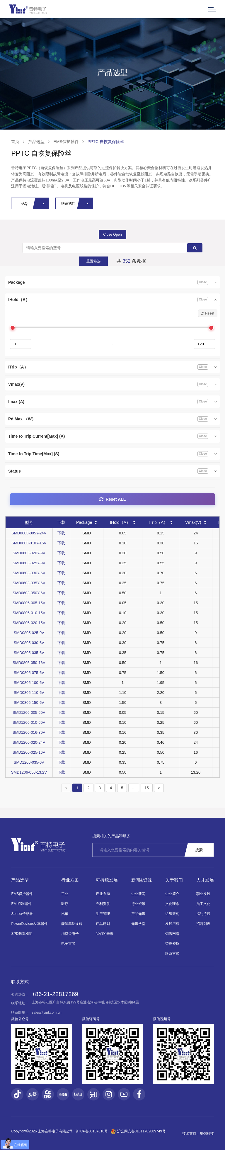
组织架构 (172, 914)
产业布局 (103, 894)
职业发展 (203, 894)
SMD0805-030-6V (29, 643)
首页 (15, 142)
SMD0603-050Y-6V (29, 593)
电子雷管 (68, 944)
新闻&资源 (141, 879)
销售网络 (172, 934)
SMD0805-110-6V (29, 692)
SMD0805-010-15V (29, 613)
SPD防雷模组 (22, 934)
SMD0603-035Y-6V (29, 583)
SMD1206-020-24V (29, 742)
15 (146, 788)
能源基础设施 (71, 924)
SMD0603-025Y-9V (29, 563)
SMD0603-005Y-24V (28, 533)
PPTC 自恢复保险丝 (106, 142)
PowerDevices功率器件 (29, 924)
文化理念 (172, 904)
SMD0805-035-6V (29, 652)
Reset (207, 313)
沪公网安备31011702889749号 (138, 1131)
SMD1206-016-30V (29, 732)
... (133, 788)
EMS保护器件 (66, 142)
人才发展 (205, 879)
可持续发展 (107, 879)
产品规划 (103, 924)
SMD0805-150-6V (29, 702)
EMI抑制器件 (21, 904)
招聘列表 (203, 924)
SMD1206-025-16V (29, 752)
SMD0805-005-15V (29, 603)
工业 (64, 894)
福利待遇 (203, 914)
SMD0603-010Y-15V (28, 543)
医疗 (64, 904)
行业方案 (70, 879)
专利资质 (103, 904)
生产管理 (103, 914)
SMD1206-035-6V (29, 762)
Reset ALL (112, 499)
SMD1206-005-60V (29, 712)
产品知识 (138, 914)
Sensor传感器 (22, 914)
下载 (61, 533)
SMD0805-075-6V (29, 672)
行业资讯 (138, 904)
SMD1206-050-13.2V (29, 772)
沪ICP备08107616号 (92, 1131)
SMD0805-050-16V (29, 662)
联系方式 (172, 954)
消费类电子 (70, 934)
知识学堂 (138, 924)
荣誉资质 (172, 944)
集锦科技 (207, 1133)
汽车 (64, 914)
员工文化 (203, 904)
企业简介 (172, 894)
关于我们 (174, 879)
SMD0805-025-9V (29, 633)
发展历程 (172, 924)
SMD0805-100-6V (29, 682)
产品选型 (36, 142)
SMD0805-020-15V (29, 623)
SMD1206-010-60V (29, 722)
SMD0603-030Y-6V (29, 573)
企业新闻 (138, 894)
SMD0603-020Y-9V (29, 553)
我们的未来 (104, 934)
